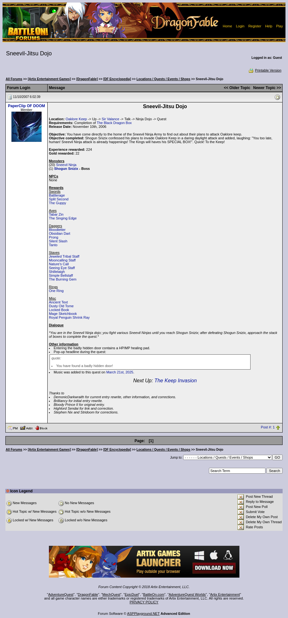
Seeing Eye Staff (62, 268)
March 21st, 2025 (119, 372)
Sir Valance (110, 119)
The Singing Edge (63, 218)
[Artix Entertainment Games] (49, 79)
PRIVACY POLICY (144, 602)
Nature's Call (59, 264)
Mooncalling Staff (62, 260)
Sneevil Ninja (66, 165)
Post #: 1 (268, 427)
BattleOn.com (153, 594)
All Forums (14, 79)
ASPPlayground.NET (143, 613)
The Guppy (57, 203)
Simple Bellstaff (61, 275)
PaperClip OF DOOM (26, 106)
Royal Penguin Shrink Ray (69, 317)
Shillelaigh (57, 272)
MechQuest (111, 594)
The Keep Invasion (175, 380)
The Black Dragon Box (114, 123)
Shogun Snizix (66, 168)
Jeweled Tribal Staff (64, 256)
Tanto (53, 245)
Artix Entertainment (225, 594)
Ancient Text (58, 302)
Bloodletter (57, 230)
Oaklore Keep (76, 119)
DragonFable (88, 594)
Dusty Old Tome (61, 306)
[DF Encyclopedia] (117, 79)
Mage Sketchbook (63, 314)
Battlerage (57, 195)
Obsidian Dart (59, 233)
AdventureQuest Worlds (187, 594)
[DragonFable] (87, 79)
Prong (53, 237)
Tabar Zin (56, 214)
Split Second (59, 199)
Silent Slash (58, 241)
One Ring (56, 291)
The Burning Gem (63, 279)
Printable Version (264, 70)
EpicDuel (132, 594)
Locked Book (59, 310)
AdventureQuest (61, 594)
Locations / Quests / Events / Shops (163, 79)
